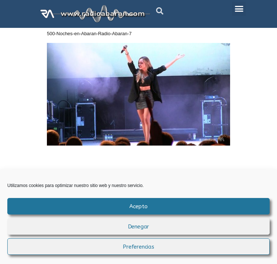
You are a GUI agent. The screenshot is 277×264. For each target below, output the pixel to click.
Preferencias (138, 246)
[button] (159, 11)
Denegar (138, 226)
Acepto (138, 206)
